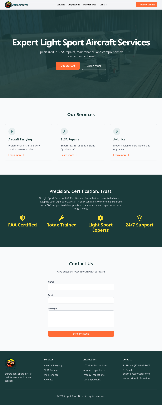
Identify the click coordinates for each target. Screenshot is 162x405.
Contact (103, 4)
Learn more (16, 155)
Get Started (67, 65)
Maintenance (89, 4)
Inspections (74, 4)
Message (52, 308)
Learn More (94, 66)
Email (51, 295)
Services (61, 4)
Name (51, 281)
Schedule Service (146, 4)
